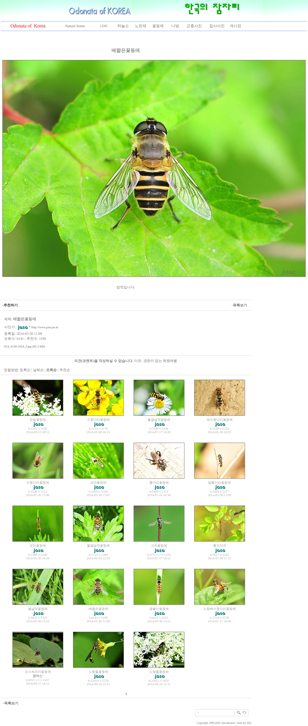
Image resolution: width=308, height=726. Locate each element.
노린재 (140, 26)
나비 (104, 26)
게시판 (235, 26)
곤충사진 (194, 26)
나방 (175, 26)
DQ (249, 723)
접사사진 (217, 26)
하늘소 (123, 26)
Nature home (75, 26)
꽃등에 (158, 26)
